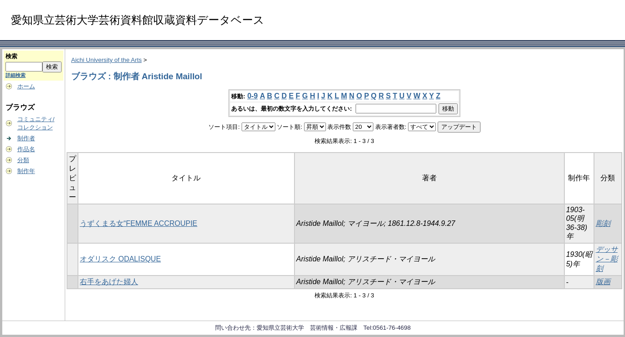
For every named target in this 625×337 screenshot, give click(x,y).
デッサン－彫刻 (607, 258)
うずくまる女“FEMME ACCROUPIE (138, 223)
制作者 (26, 138)
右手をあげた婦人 (109, 282)
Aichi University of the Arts (106, 59)
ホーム (26, 86)
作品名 (26, 149)
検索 (11, 56)
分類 (23, 160)
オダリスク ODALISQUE (120, 259)
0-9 (252, 96)
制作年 (26, 171)
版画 (603, 282)
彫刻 (603, 223)
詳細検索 (15, 75)
